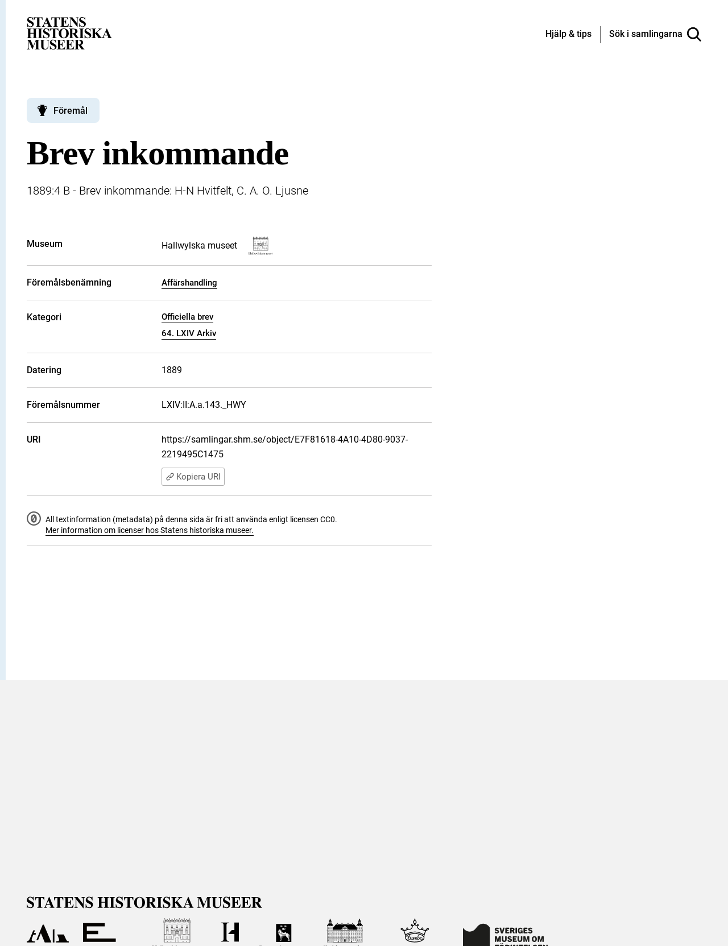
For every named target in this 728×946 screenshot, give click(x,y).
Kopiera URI (193, 477)
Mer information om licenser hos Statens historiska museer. (150, 530)
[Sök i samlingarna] (655, 34)
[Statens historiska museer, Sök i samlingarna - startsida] (69, 32)
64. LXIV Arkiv (189, 333)
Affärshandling (189, 283)
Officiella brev (187, 317)
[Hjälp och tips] (568, 34)
